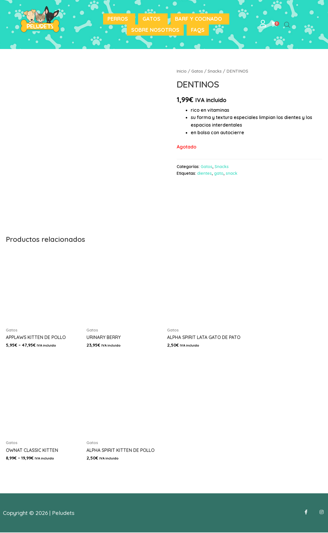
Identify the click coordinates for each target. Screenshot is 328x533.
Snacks (215, 71)
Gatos (151, 18)
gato (218, 173)
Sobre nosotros (155, 30)
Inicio (182, 71)
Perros (117, 18)
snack (231, 173)
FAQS (197, 30)
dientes (204, 173)
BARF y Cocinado (198, 18)
